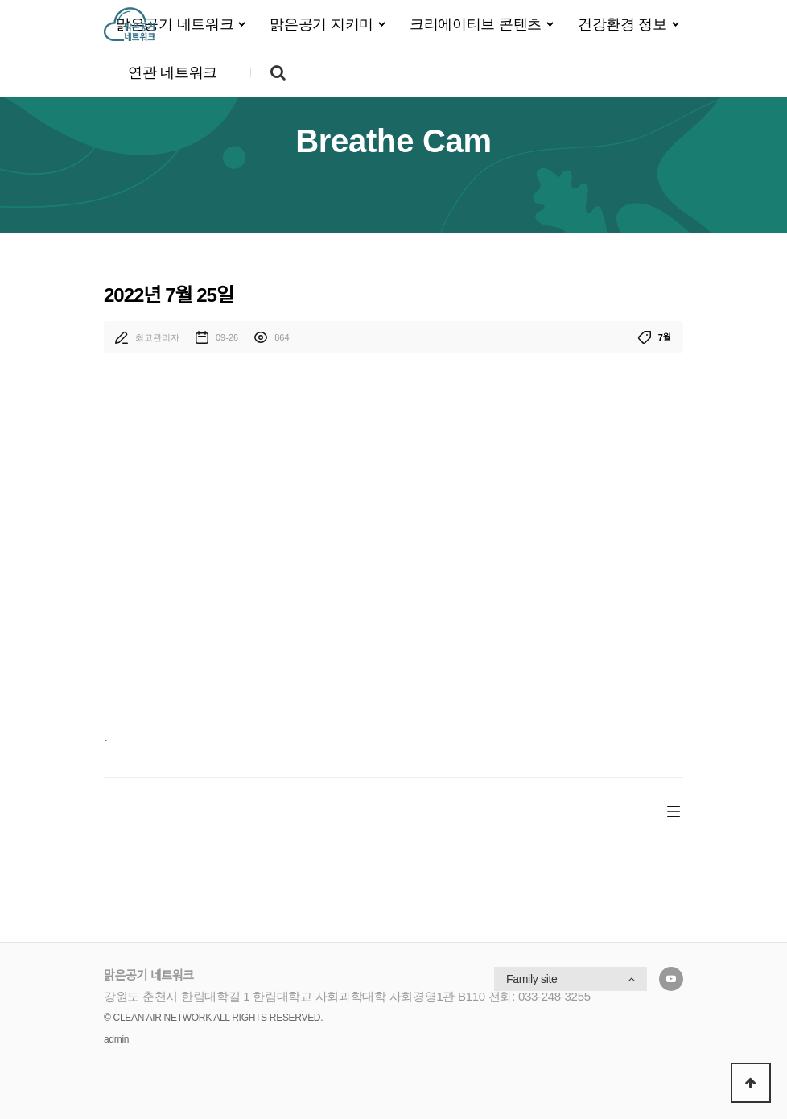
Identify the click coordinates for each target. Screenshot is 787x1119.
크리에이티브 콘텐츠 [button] (476, 24)
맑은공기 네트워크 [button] (174, 24)
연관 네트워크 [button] (172, 72)
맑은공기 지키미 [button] (321, 24)
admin (116, 1039)
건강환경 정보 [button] (622, 24)
